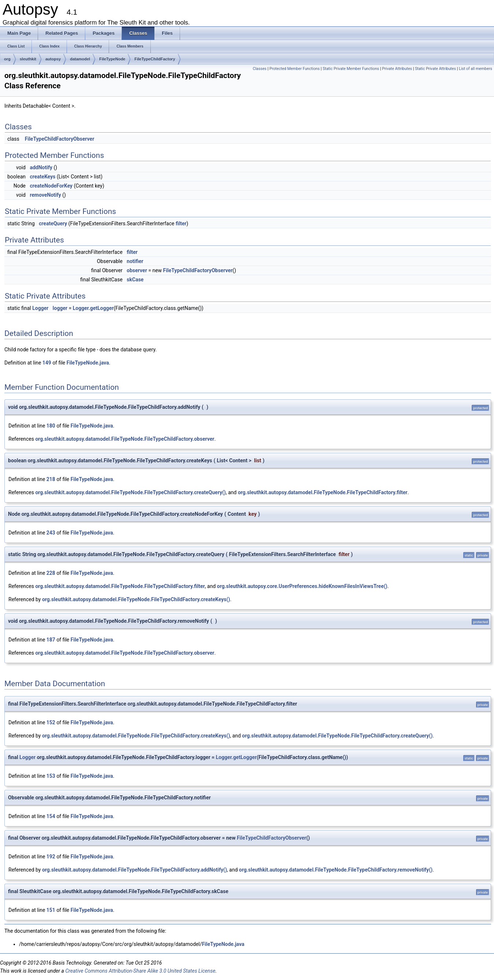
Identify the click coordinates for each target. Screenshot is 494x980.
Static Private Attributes (435, 68)
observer (137, 270)
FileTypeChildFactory (154, 59)
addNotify (41, 167)
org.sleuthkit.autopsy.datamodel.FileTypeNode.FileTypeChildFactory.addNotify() (134, 870)
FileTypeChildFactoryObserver (59, 139)
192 (50, 856)
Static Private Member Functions (351, 68)
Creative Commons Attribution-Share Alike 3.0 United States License (140, 971)
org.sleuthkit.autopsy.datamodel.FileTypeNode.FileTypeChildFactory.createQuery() (130, 492)
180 (50, 426)
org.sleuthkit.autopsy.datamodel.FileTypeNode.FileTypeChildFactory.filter (322, 492)
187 (50, 640)
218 (50, 479)
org (7, 59)
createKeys (42, 177)
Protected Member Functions (294, 68)
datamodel (80, 59)
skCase (135, 279)
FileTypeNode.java (88, 363)
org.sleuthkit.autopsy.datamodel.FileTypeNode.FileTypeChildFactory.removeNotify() (336, 870)
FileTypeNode (112, 59)
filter (181, 223)
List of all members (475, 68)
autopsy (53, 59)
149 (46, 363)
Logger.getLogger (93, 308)
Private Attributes (397, 68)
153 (50, 776)
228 (50, 573)
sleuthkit (28, 59)
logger (60, 308)
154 (50, 816)
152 (50, 722)
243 (50, 533)
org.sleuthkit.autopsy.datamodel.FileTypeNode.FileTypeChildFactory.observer (124, 439)
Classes (259, 68)
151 (50, 910)
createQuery (53, 223)
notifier (135, 261)
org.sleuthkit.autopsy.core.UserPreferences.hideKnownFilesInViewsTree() (302, 586)
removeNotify (45, 195)
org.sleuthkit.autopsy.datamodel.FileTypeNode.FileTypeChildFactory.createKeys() (136, 599)
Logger (40, 308)
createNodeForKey (51, 186)
